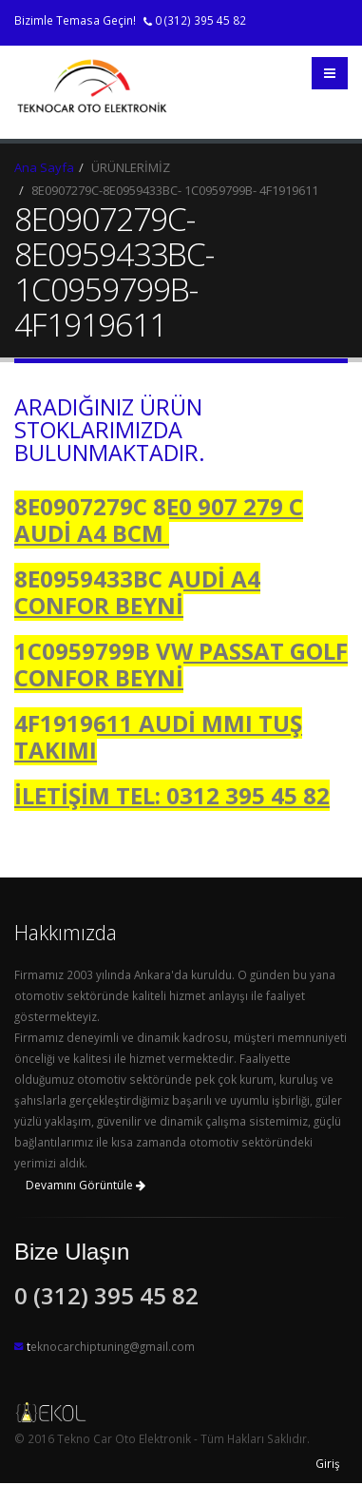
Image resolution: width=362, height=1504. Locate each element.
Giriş (327, 1463)
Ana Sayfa (44, 167)
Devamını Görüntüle (85, 1185)
